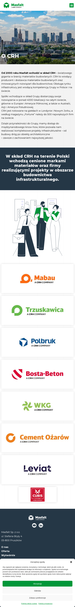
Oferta (5, 551)
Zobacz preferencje (37, 598)
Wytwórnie (8, 555)
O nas (4, 547)
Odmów (37, 591)
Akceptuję (37, 584)
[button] (71, 562)
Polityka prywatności (45, 604)
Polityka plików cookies (29, 604)
